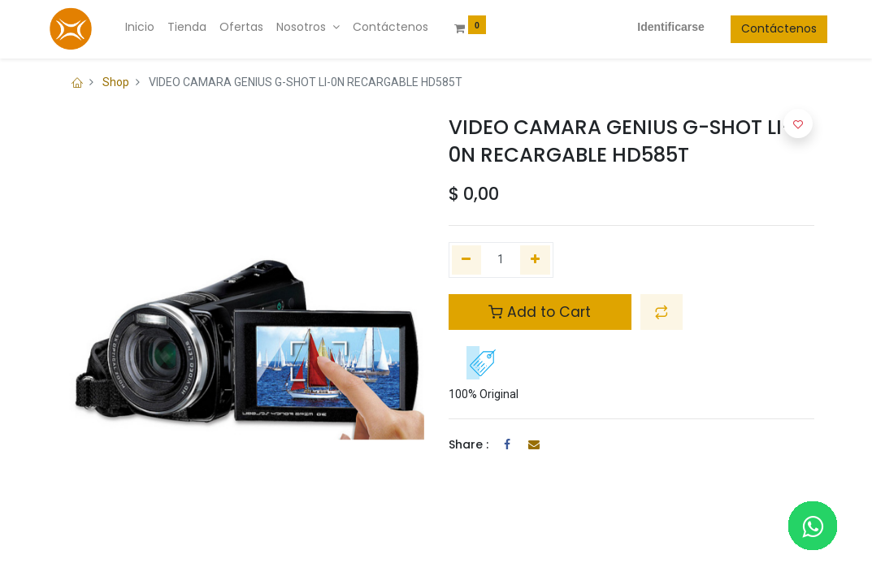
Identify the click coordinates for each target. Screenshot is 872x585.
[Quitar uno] (467, 260)
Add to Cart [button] (539, 312)
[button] (661, 312)
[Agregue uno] (535, 260)
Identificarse (657, 26)
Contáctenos (766, 28)
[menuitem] (153, 27)
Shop (115, 82)
